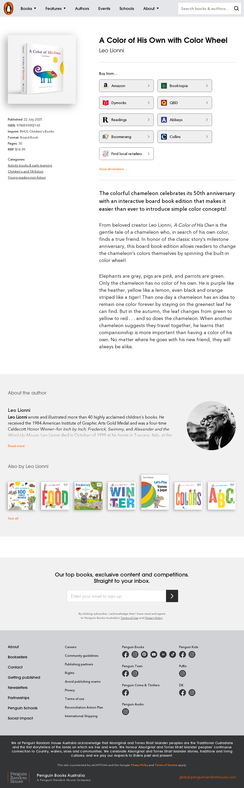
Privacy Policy (153, 617)
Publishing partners (79, 664)
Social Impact (20, 718)
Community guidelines (81, 655)
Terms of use (74, 698)
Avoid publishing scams (82, 681)
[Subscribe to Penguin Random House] (172, 596)
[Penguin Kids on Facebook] (182, 654)
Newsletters (17, 687)
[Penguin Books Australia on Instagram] (135, 654)
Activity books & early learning (30, 165)
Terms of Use (129, 617)
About (13, 646)
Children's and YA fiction (25, 171)
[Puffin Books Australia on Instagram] (182, 673)
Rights (69, 672)
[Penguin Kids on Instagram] (192, 654)
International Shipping (81, 715)
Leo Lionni (111, 50)
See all (13, 518)
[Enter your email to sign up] (116, 596)
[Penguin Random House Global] (22, 777)
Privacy (70, 690)
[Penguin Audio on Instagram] (125, 711)
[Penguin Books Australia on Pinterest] (144, 654)
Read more (16, 445)
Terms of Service (166, 765)
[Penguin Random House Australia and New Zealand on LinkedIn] (163, 654)
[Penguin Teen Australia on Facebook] (125, 673)
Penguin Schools (22, 708)
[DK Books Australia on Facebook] (182, 692)
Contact (15, 667)
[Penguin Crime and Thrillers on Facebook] (125, 692)
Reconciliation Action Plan (84, 707)
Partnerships (18, 697)
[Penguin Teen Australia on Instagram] (135, 673)
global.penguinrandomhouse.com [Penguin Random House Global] (207, 777)
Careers (70, 646)
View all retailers (111, 168)
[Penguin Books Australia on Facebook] (125, 654)
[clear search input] (236, 9)
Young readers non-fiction (27, 177)
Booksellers (17, 657)
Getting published (24, 677)
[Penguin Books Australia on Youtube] (153, 654)
